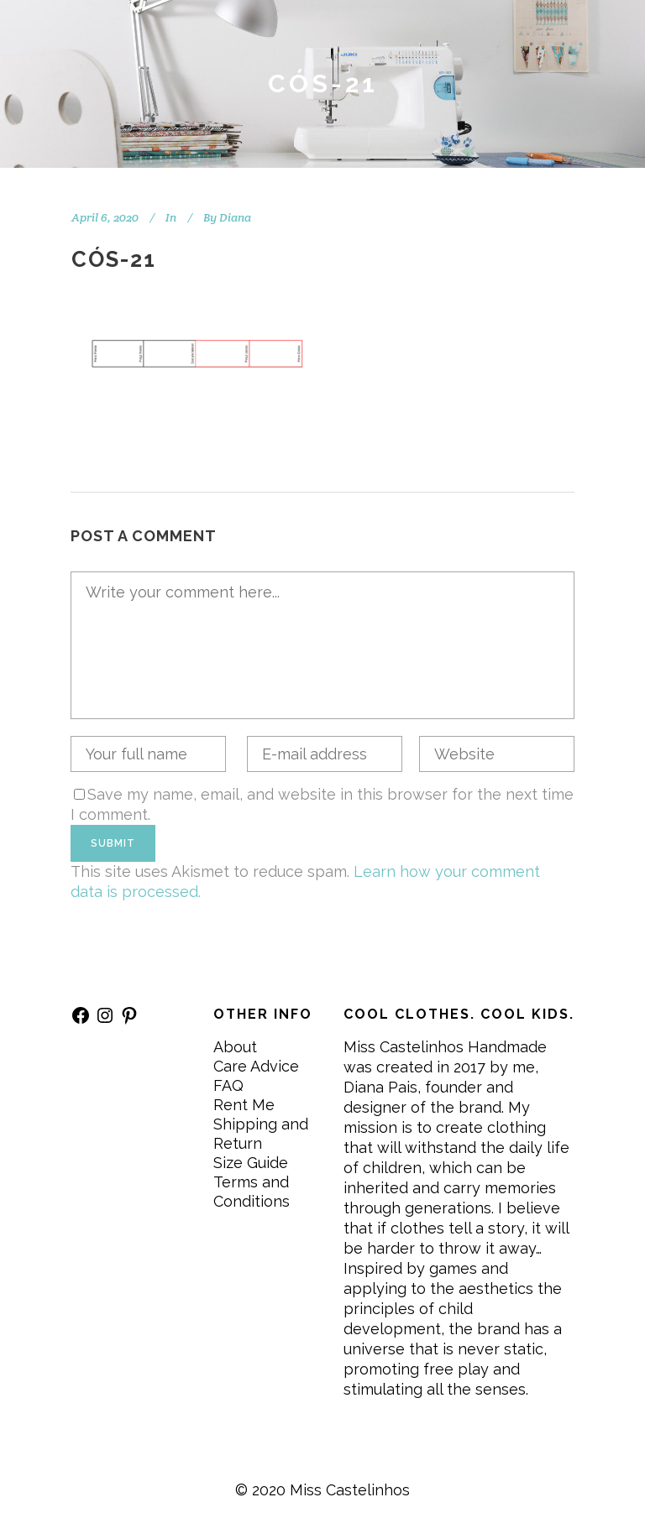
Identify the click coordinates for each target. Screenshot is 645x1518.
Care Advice (256, 1066)
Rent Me (244, 1105)
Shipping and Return (260, 1133)
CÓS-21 (113, 259)
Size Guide (250, 1162)
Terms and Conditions (251, 1191)
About (235, 1047)
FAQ (228, 1085)
